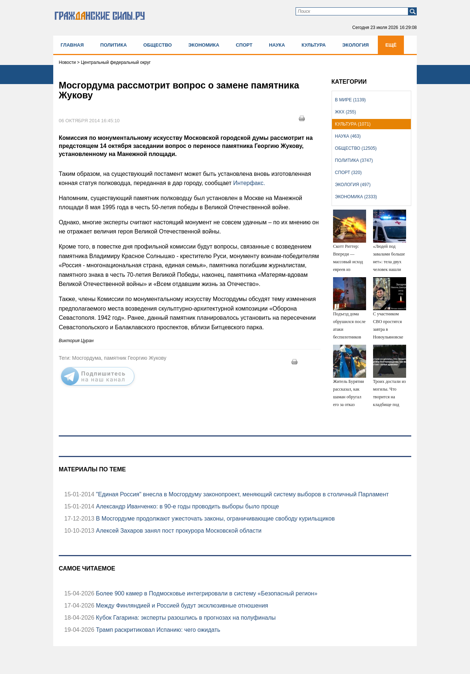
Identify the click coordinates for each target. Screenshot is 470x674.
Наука (277, 45)
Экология (355, 45)
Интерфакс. (249, 183)
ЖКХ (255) (345, 112)
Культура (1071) (352, 124)
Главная (72, 45)
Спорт (244, 45)
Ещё (391, 45)
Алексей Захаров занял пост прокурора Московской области (177, 531)
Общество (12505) (356, 148)
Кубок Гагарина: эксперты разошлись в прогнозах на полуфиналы (185, 618)
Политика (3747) (354, 160)
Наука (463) (348, 136)
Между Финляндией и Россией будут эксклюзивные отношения (181, 605)
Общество (157, 45)
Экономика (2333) (356, 196)
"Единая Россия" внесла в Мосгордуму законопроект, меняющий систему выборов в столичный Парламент (241, 494)
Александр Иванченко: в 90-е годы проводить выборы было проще (186, 506)
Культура (313, 45)
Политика (113, 45)
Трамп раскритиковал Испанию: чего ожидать (157, 630)
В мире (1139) (350, 99)
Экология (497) (352, 184)
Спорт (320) (348, 172)
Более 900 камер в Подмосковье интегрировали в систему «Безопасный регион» (205, 593)
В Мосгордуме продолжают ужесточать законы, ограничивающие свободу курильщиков (214, 518)
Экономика (203, 45)
